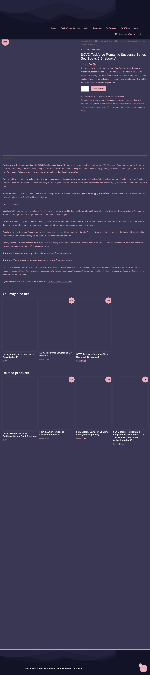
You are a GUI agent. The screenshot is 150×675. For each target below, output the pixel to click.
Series (85, 28)
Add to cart (98, 88)
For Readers (111, 28)
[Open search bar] (141, 34)
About (136, 28)
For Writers (125, 28)
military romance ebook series (124, 103)
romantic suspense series (96, 107)
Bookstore (97, 28)
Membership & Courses (125, 34)
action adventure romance (95, 100)
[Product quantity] (85, 88)
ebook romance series (103, 103)
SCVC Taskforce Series (96, 41)
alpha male (111, 100)
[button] (86, 28)
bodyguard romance (124, 100)
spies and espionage (128, 107)
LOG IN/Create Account (70, 28)
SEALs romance (113, 107)
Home (53, 28)
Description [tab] (8, 158)
